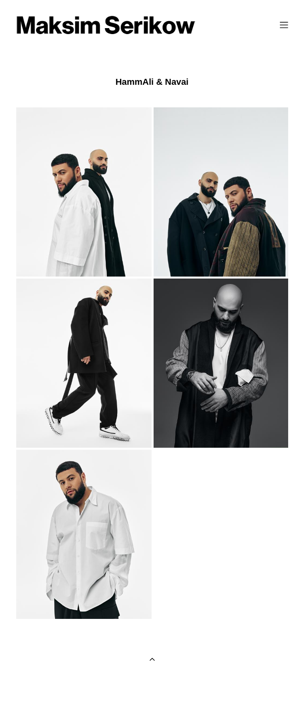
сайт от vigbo (152, 693)
